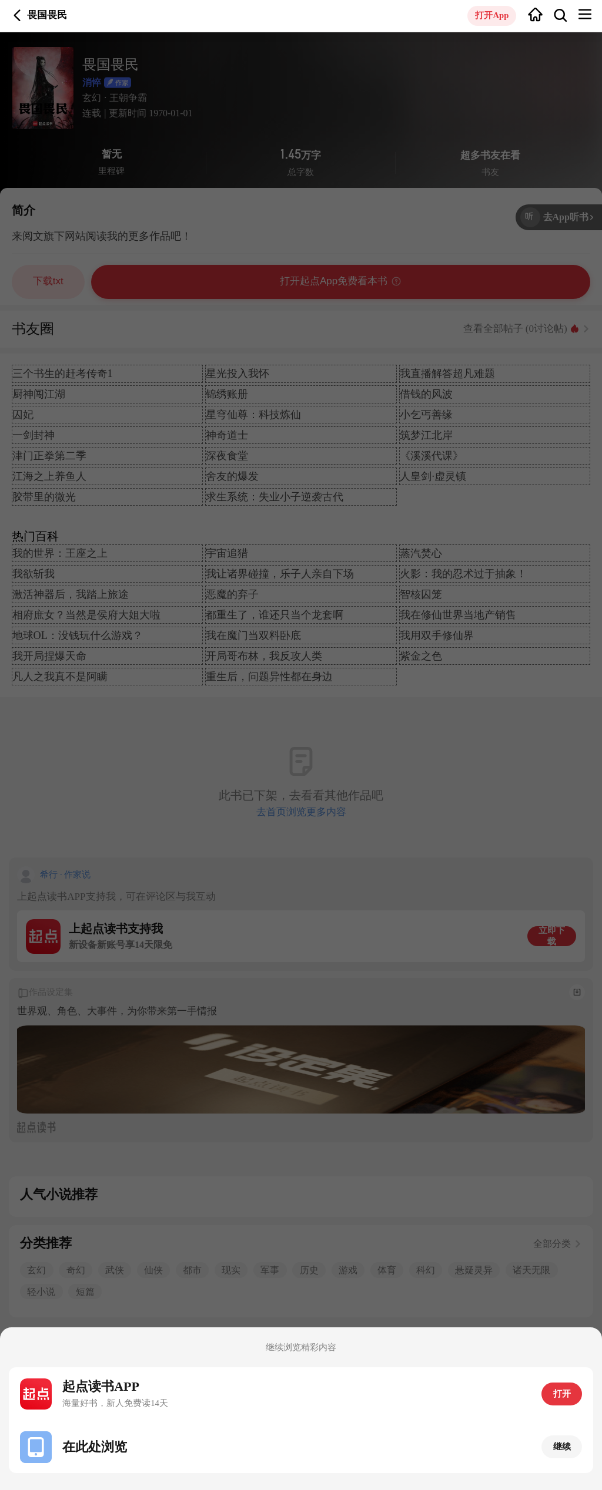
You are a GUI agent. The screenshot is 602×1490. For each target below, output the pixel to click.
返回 (17, 15)
